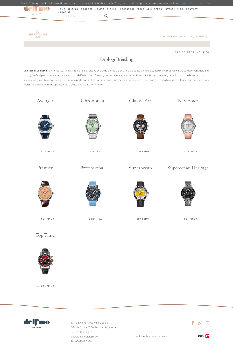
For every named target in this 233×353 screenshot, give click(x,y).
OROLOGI (86, 9)
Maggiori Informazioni (191, 3)
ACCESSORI (127, 9)
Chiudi (209, 3)
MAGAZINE (64, 12)
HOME (61, 9)
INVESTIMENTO (173, 9)
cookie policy (142, 336)
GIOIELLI (112, 9)
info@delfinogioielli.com (84, 336)
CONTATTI (192, 9)
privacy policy (159, 336)
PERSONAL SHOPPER (149, 9)
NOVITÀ (99, 9)
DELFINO (72, 9)
